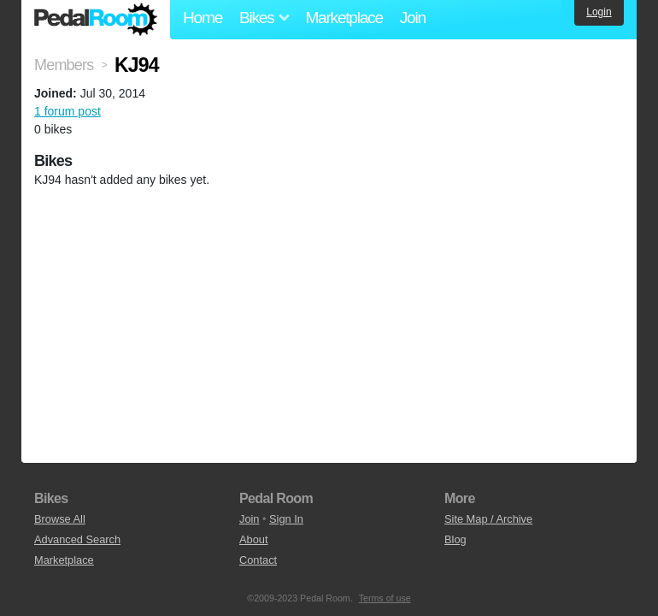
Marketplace (343, 18)
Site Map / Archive (488, 518)
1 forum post (67, 111)
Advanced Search (77, 539)
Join (413, 18)
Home (202, 18)
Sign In (286, 518)
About (253, 539)
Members (63, 65)
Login (598, 12)
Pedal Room (95, 20)
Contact (258, 560)
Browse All (59, 518)
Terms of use (385, 598)
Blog (455, 539)
